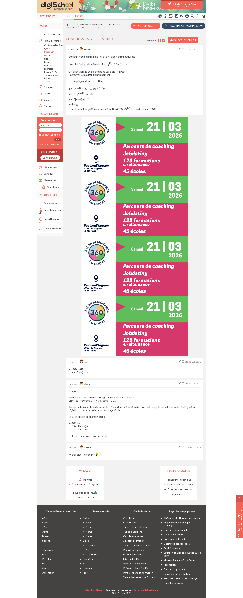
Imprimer (85, 479)
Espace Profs (50, 72)
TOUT (47, 81)
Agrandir (94, 484)
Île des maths (48, 203)
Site (46, 58)
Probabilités (170, 564)
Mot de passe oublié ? (49, 144)
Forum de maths (50, 40)
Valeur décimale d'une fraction (139, 577)
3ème (45, 531)
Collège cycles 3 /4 (53, 45)
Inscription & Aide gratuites (182, 5)
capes (45, 568)
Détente (48, 65)
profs (86, 572)
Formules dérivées (173, 582)
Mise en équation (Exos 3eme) (179, 560)
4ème (45, 527)
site (85, 563)
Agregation (48, 572)
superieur (88, 559)
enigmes (87, 568)
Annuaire (46, 87)
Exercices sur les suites (176, 539)
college (87, 518)
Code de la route (50, 228)
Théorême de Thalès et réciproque (182, 518)
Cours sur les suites (174, 534)
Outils (44, 93)
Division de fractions (134, 554)
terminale (47, 549)
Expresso (48, 68)
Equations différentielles (177, 573)
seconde (47, 540)
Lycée (47, 48)
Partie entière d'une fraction (138, 572)
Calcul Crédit (130, 522)
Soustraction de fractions (136, 545)
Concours (86, 27)
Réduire (76, 484)
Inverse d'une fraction (135, 563)
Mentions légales (94, 590)
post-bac (47, 559)
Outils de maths (141, 511)
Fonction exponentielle (176, 530)
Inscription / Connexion (183, 25)
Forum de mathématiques (88, 24)
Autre (47, 55)
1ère (44, 545)
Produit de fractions (133, 549)
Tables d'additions (132, 531)
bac (44, 554)
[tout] (104, 27)
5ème (45, 522)
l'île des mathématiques (145, 590)
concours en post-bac (178, 479)
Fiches (69, 15)
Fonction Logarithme (174, 569)
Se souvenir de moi (50, 134)
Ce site (45, 106)
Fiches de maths (50, 34)
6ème (45, 518)
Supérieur (111, 24)
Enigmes (48, 62)
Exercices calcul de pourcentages (181, 578)
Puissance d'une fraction (136, 568)
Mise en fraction (131, 559)
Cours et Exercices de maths (61, 511)
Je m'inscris (50, 157)
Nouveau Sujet (145, 25)
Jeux (44, 99)
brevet (46, 536)
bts (44, 563)
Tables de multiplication (135, 527)
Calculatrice (129, 518)
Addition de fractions (134, 540)
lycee (86, 540)
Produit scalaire (172, 548)
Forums (79, 15)
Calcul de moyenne (133, 536)
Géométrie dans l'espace (177, 543)
